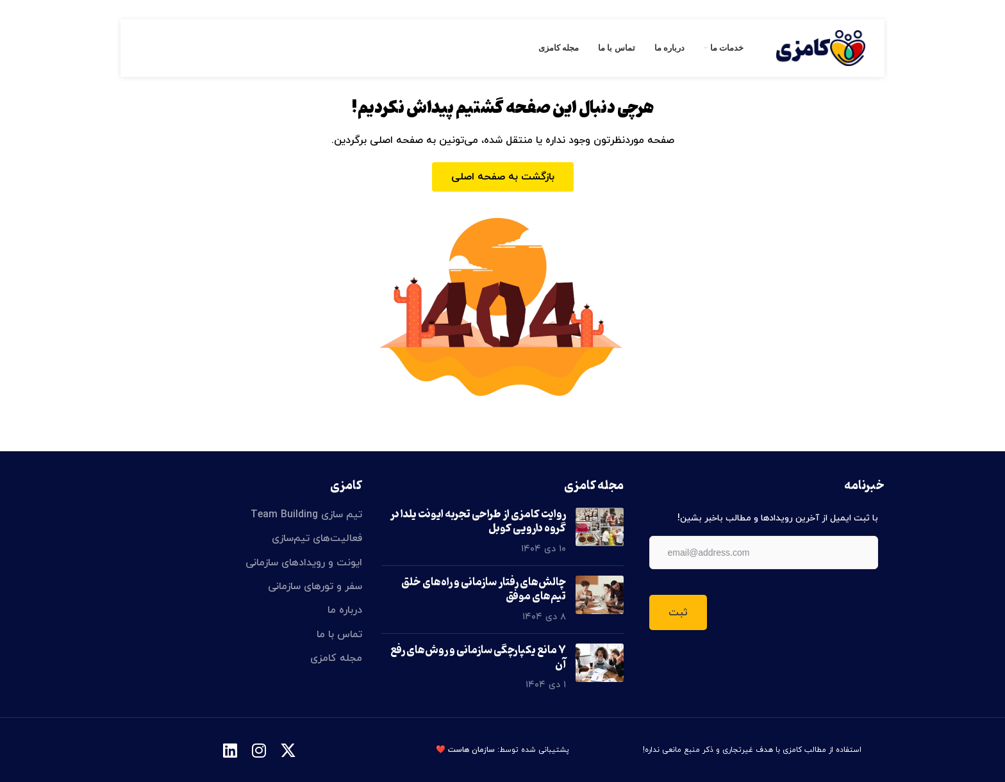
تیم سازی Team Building (306, 515)
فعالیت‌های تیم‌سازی (317, 538)
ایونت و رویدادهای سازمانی (303, 563)
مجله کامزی (336, 658)
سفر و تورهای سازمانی (315, 586)
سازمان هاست (471, 750)
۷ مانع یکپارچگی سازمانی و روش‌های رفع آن (478, 658)
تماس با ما (339, 635)
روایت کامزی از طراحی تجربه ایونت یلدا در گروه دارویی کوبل (478, 522)
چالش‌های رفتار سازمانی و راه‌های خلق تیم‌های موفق (483, 590)
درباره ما (345, 610)
